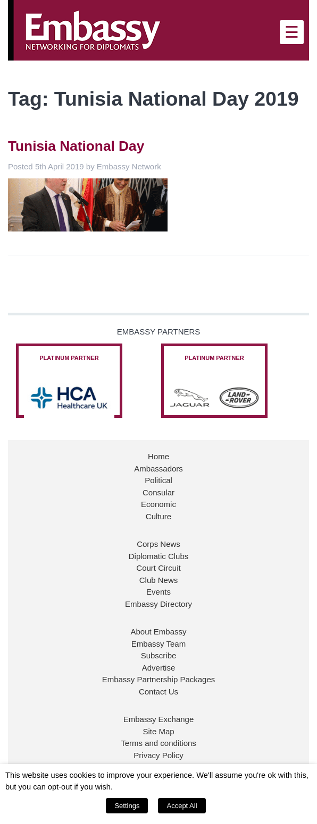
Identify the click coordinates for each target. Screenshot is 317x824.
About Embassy (158, 631)
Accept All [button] (181, 806)
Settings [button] (126, 806)
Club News (158, 580)
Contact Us (158, 691)
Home (158, 456)
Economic (158, 504)
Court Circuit (158, 567)
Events (158, 591)
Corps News (158, 543)
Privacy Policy (158, 755)
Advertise (159, 667)
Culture (158, 516)
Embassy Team (158, 643)
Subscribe (159, 655)
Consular (158, 492)
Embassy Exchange (158, 719)
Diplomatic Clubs (159, 556)
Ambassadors (158, 468)
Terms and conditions (158, 743)
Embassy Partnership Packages (158, 679)
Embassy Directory (158, 603)
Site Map (158, 731)
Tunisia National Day (76, 146)
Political (158, 480)
